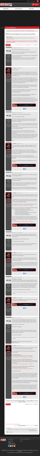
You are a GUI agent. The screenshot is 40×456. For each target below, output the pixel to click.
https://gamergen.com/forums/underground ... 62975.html (22, 368)
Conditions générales (11, 443)
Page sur (31, 44)
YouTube (12, 445)
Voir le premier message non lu (19, 44)
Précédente (8, 400)
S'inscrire (28, 1)
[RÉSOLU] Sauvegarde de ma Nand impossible (20, 34)
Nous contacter (10, 441)
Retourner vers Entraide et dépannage (12, 424)
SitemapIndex (10, 432)
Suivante (36, 400)
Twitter (10, 445)
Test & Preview (18, 8)
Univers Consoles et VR (16, 30)
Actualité (5, 8)
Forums (9, 30)
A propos (9, 442)
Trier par (31, 400)
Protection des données (12, 444)
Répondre (8, 44)
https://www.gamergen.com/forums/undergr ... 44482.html (22, 221)
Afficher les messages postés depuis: (19, 400)
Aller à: (15, 425)
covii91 (15, 47)
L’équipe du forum (11, 429)
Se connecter (33, 1)
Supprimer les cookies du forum (21, 429)
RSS (14, 445)
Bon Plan (31, 8)
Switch (23, 30)
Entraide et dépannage (30, 30)
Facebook (9, 445)
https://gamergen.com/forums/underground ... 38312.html (22, 356)
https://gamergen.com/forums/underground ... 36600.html (22, 205)
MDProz (15, 68)
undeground (8, 39)
